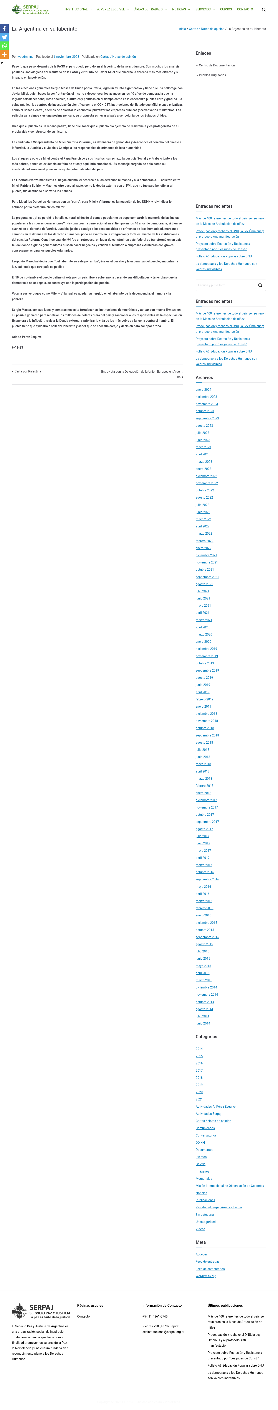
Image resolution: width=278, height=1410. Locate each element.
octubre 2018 (205, 728)
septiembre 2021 (207, 577)
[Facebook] (4, 28)
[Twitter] (4, 37)
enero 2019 (203, 706)
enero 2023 (203, 469)
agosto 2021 (204, 584)
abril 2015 (202, 973)
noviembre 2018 (207, 721)
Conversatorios (206, 1135)
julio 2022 (202, 505)
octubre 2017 (205, 814)
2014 (199, 1049)
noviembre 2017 (207, 807)
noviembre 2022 (207, 483)
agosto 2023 (204, 425)
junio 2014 (203, 1023)
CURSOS (226, 9)
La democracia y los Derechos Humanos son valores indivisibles (226, 266)
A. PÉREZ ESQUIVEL (113, 9)
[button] (90, 9)
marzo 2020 (204, 634)
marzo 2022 (204, 533)
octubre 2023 (205, 411)
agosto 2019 (204, 677)
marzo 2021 (204, 620)
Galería (200, 1164)
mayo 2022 (203, 519)
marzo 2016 (204, 901)
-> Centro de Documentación (215, 65)
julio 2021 (202, 591)
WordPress (172, 1402)
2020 (199, 1092)
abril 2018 (202, 771)
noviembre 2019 (207, 656)
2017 (199, 1070)
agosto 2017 (204, 829)
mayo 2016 (203, 886)
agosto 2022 (204, 497)
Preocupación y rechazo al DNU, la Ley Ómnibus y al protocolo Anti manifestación (230, 233)
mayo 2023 (203, 447)
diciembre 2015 (206, 922)
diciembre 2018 (206, 713)
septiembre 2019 (207, 670)
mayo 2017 (203, 850)
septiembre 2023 (207, 418)
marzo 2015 (204, 980)
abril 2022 (202, 526)
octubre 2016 (205, 872)
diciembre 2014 (206, 987)
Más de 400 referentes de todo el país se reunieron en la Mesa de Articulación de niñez (230, 221)
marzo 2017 (204, 865)
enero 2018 (203, 793)
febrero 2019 (204, 699)
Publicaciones (205, 1200)
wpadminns (26, 56)
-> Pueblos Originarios (211, 75)
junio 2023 (203, 440)
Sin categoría (205, 1214)
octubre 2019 (205, 663)
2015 (199, 1056)
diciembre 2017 (206, 800)
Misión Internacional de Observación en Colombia (230, 1186)
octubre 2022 (205, 490)
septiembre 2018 (207, 735)
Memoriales (204, 1178)
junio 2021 (203, 598)
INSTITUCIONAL (78, 9)
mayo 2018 (203, 764)
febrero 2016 (204, 908)
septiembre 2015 (207, 937)
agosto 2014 (204, 1009)
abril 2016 (202, 894)
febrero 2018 (204, 785)
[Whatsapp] (4, 45)
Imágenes (202, 1171)
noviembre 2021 (207, 562)
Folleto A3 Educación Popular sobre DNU (224, 256)
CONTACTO (245, 9)
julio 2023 (202, 433)
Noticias (201, 1193)
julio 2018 (202, 749)
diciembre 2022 (206, 476)
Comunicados (205, 1128)
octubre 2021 (205, 569)
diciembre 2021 (206, 555)
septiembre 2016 (207, 879)
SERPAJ (127, 1402)
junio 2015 (203, 958)
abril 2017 (202, 858)
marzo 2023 (204, 461)
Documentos (204, 1149)
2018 (199, 1077)
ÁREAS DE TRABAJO (150, 9)
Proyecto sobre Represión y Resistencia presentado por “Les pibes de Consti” (223, 246)
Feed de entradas (207, 1261)
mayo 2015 (203, 966)
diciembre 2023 (206, 397)
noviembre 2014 (207, 994)
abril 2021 (202, 612)
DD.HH (200, 1142)
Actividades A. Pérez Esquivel (216, 1106)
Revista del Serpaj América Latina (219, 1207)
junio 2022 (203, 512)
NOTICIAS (181, 9)
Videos (200, 1229)
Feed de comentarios (210, 1269)
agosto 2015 (204, 944)
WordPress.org (206, 1276)
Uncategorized (206, 1222)
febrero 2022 (204, 541)
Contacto (83, 1316)
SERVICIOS (205, 9)
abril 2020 (202, 627)
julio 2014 (202, 1016)
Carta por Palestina (28, 371)
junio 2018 (203, 757)
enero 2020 (203, 641)
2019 (199, 1085)
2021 (199, 1099)
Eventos (201, 1157)
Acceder (201, 1254)
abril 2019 (202, 692)
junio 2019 (203, 685)
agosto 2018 (204, 742)
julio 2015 (202, 951)
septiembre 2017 (207, 822)
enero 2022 (203, 548)
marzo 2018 (204, 778)
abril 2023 (202, 454)
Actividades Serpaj (208, 1113)
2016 (199, 1063)
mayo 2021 (203, 605)
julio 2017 (202, 836)
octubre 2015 (205, 930)
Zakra (158, 1402)
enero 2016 (203, 915)
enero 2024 (203, 389)
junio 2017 (203, 843)
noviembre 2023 (207, 404)
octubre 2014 (205, 1002)
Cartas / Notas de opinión (118, 56)
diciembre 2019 (206, 649)
